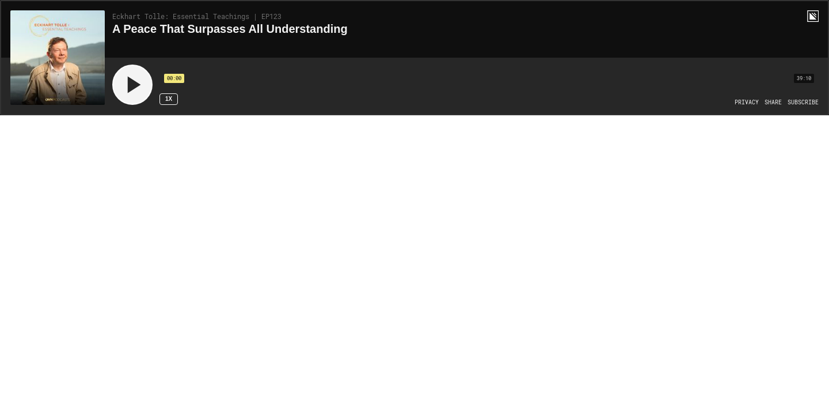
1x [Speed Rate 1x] (168, 99)
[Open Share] (773, 102)
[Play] (132, 85)
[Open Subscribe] (803, 102)
